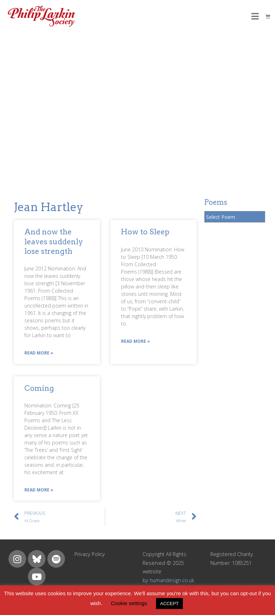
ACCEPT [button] (169, 603)
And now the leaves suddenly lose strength (53, 241)
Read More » (38, 353)
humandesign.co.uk (172, 580)
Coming (39, 388)
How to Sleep (145, 231)
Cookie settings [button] (129, 603)
